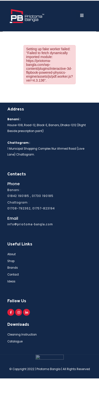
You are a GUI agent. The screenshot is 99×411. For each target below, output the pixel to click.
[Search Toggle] (56, 15)
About (11, 253)
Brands (12, 266)
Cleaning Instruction (22, 333)
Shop (10, 259)
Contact (13, 273)
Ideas (11, 280)
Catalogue (15, 340)
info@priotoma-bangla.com (30, 223)
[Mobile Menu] (69, 14)
